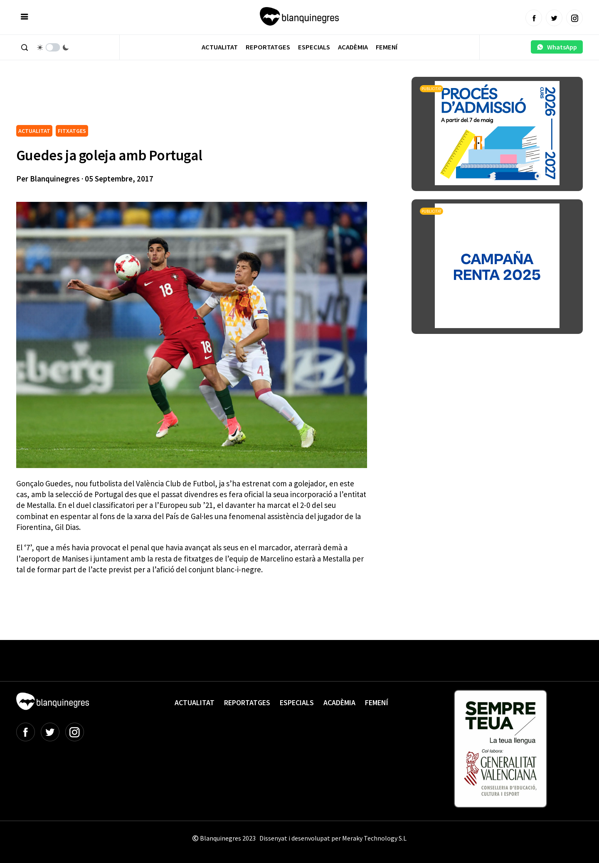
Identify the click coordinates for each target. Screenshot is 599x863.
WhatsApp (556, 47)
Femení (386, 47)
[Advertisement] (167, 99)
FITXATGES (72, 131)
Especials (314, 47)
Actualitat (220, 47)
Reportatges (268, 47)
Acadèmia (353, 47)
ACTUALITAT (34, 131)
